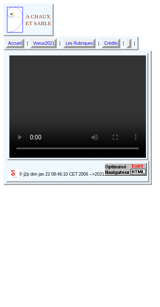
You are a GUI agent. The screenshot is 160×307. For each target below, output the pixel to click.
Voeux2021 (43, 43)
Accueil (15, 43)
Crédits (111, 43)
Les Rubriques (79, 43)
